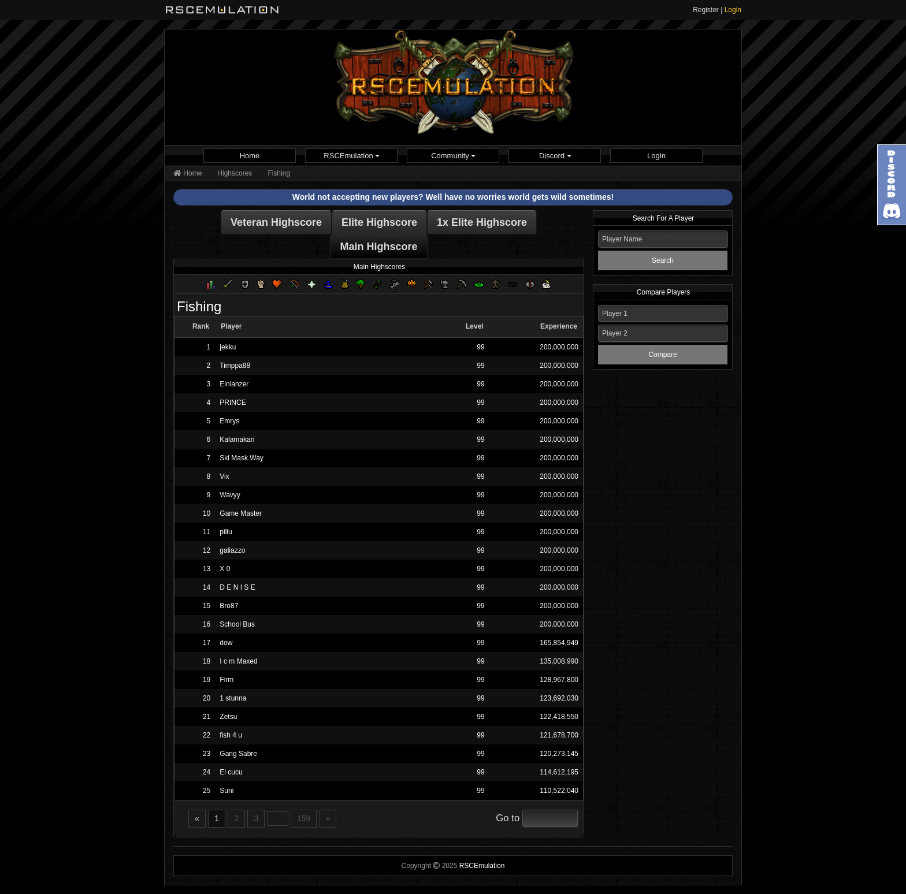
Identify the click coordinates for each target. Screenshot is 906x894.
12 (206, 550)
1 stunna (233, 698)
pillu (226, 532)
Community (453, 155)
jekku (228, 347)
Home (250, 155)
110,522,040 (559, 791)
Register (706, 10)
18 (206, 661)
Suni (226, 791)
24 (206, 772)
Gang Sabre (238, 754)
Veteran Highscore (276, 222)
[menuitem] (249, 155)
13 (206, 569)
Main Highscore (378, 246)
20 (206, 698)
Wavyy (230, 495)
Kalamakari (237, 439)
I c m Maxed (238, 661)
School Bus (237, 624)
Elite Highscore (379, 222)
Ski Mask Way (241, 458)
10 (206, 513)
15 (206, 606)
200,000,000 (559, 347)
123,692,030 (559, 698)
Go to (507, 818)
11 (206, 532)
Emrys (229, 421)
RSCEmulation (352, 155)
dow (226, 643)
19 (206, 680)
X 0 (225, 569)
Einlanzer (234, 384)
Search (663, 260)
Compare (662, 355)
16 (206, 624)
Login (733, 10)
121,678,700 (559, 735)
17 (206, 643)
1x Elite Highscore (482, 222)
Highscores (234, 173)
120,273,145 (559, 754)
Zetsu (228, 717)
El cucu (231, 772)
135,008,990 (559, 661)
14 (206, 587)
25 (206, 791)
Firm (226, 680)
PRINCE (233, 402)
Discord (555, 155)
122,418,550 (559, 717)
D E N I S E (237, 587)
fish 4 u (231, 735)
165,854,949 (559, 643)
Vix (224, 476)
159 (303, 818)
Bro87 (229, 606)
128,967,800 (559, 680)
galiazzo (232, 550)
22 (206, 735)
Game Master (241, 513)
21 (206, 717)
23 (206, 754)
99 (480, 347)
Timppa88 (235, 366)
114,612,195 (559, 772)
